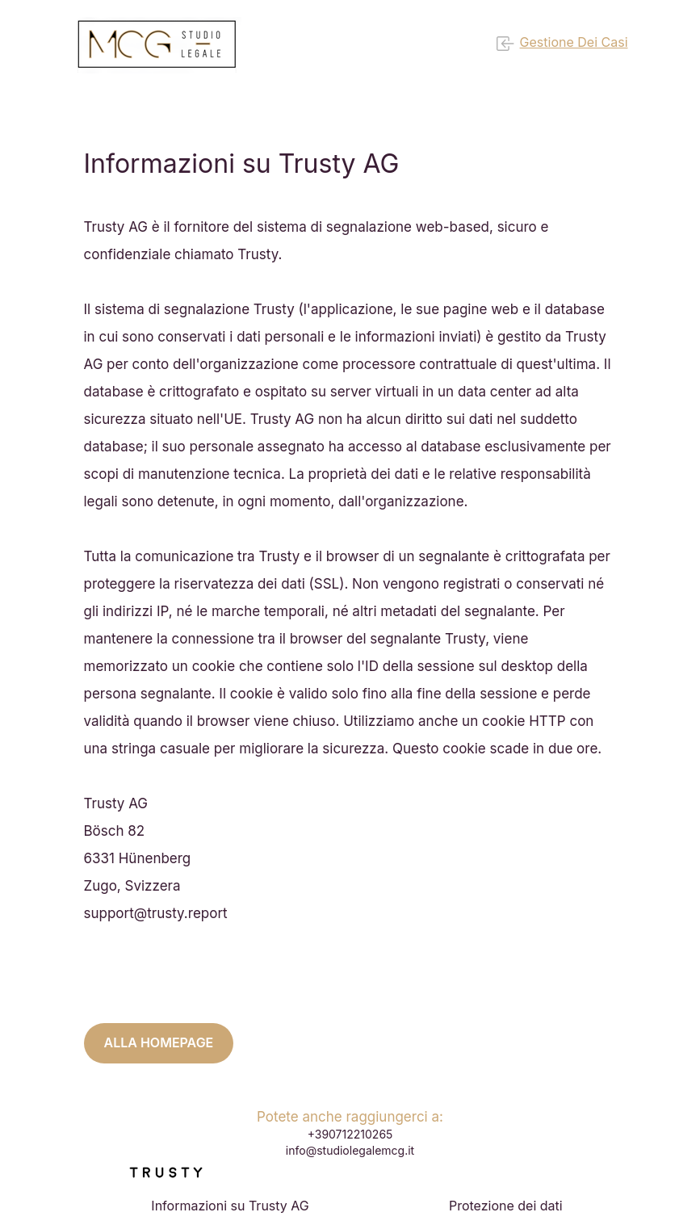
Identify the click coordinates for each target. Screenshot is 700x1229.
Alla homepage (159, 1042)
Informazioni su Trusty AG (229, 1206)
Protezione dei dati (506, 1206)
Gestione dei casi (562, 43)
